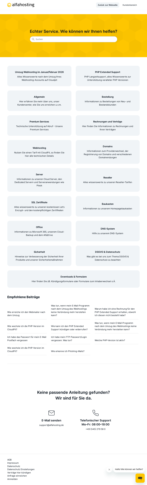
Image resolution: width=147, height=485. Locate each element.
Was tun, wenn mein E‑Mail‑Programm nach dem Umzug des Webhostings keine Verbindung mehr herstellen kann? (70, 310)
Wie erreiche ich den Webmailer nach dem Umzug (26, 314)
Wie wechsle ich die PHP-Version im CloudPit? (25, 328)
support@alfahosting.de (51, 425)
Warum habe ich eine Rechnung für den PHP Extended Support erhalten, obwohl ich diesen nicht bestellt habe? (115, 312)
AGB (9, 459)
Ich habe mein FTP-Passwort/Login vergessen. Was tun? (69, 339)
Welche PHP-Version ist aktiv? (110, 340)
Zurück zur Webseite (107, 5)
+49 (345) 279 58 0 (95, 429)
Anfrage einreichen (17, 475)
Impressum (13, 463)
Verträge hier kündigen (19, 472)
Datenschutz (13, 466)
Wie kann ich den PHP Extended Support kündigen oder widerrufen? (69, 328)
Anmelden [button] (12, 479)
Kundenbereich (130, 5)
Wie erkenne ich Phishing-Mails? (67, 351)
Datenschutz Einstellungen (21, 469)
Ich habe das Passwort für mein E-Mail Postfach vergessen (26, 339)
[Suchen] (73, 39)
